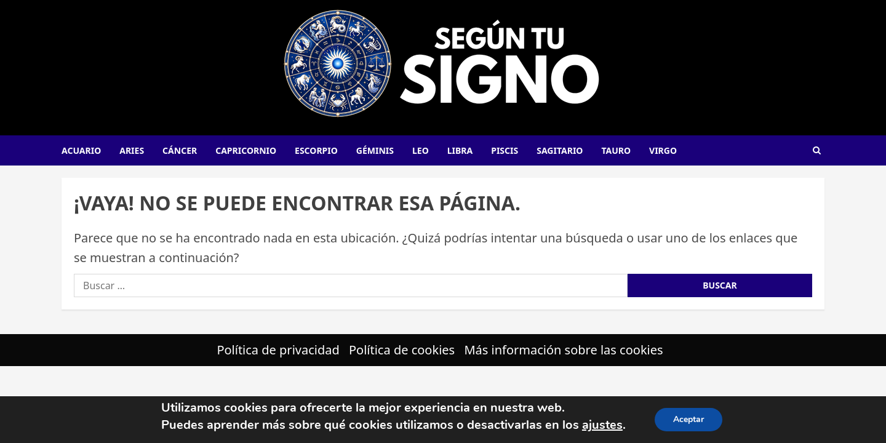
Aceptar (688, 419)
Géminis (375, 150)
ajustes (602, 425)
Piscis (504, 150)
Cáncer (179, 150)
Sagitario (560, 150)
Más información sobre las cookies (563, 349)
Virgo (663, 150)
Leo (420, 150)
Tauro (616, 150)
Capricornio (245, 150)
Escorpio (316, 150)
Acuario (81, 150)
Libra (460, 150)
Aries (131, 150)
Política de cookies (402, 349)
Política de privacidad (278, 349)
